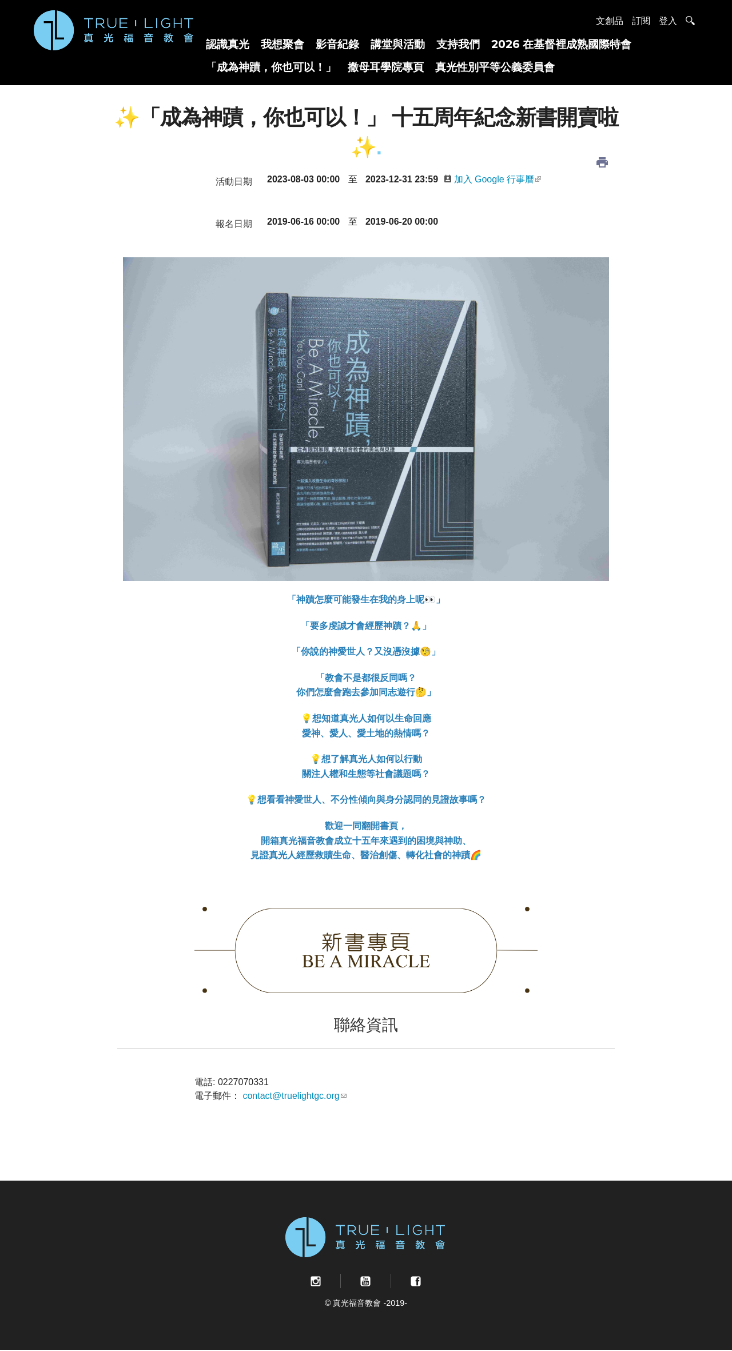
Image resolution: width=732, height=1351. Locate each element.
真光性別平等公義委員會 (495, 67)
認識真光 (227, 44)
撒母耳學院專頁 (386, 67)
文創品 (609, 21)
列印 (602, 162)
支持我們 (458, 44)
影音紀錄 (337, 44)
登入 (668, 21)
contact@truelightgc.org (294, 1096)
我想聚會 (282, 44)
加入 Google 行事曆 (492, 179)
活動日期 (234, 181)
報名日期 (234, 224)
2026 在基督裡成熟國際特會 (561, 44)
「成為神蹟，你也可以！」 (271, 67)
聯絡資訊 (366, 1025)
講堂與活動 (398, 44)
